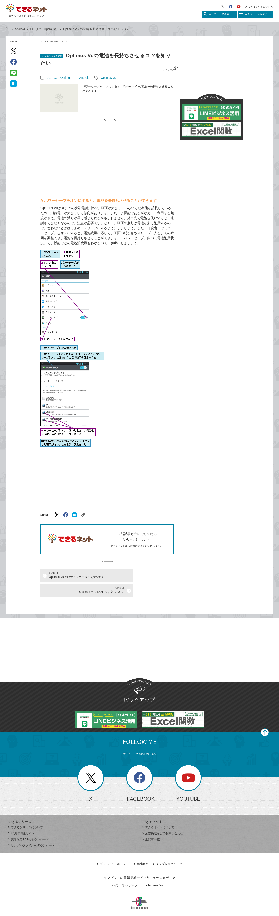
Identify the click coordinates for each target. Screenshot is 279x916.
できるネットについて (259, 6)
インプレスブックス (125, 870)
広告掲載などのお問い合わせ (162, 818)
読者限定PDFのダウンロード (28, 824)
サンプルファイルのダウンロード (31, 830)
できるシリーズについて (25, 812)
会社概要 (141, 849)
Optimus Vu (108, 77)
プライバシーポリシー (113, 849)
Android (20, 29)
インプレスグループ (167, 849)
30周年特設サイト (21, 818)
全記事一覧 (151, 824)
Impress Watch (157, 870)
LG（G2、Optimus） (44, 29)
